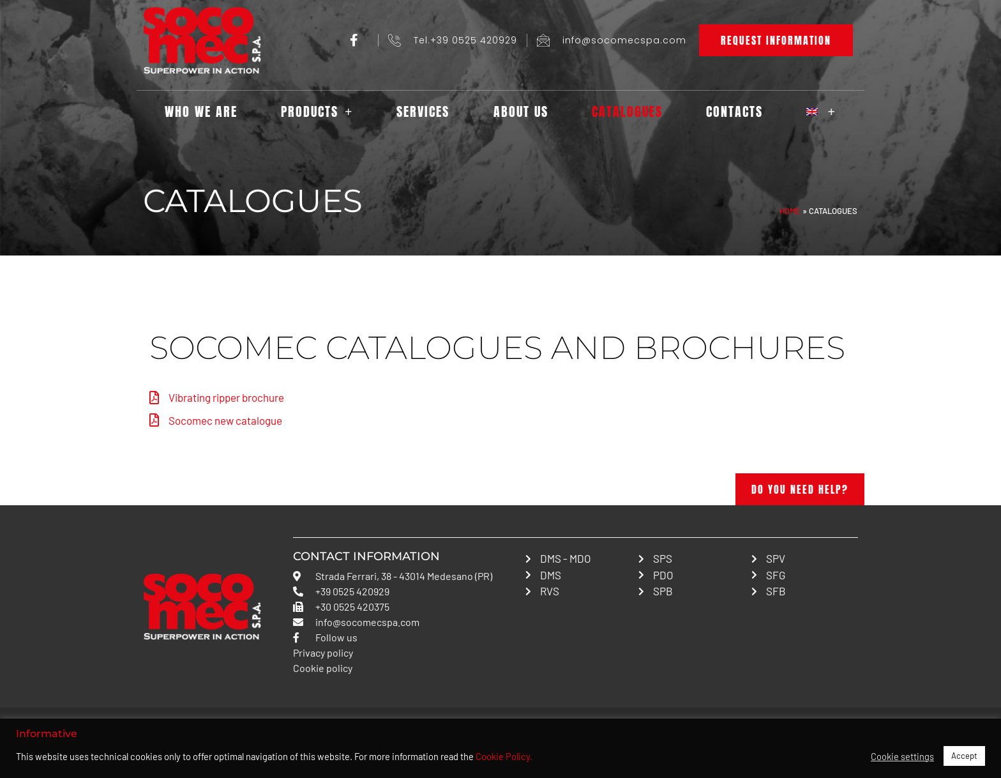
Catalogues (627, 111)
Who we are (201, 111)
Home (790, 211)
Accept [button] (964, 756)
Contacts (734, 111)
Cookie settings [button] (902, 756)
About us (520, 111)
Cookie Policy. (504, 756)
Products (317, 112)
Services (422, 111)
